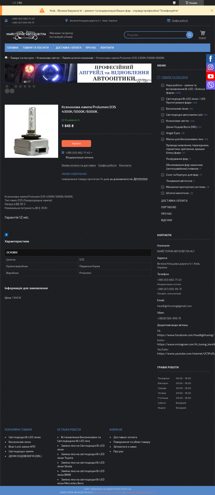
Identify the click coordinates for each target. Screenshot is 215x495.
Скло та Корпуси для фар (182, 174)
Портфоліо (168, 207)
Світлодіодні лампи (21, 451)
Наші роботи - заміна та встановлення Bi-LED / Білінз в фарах (185, 88)
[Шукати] (189, 34)
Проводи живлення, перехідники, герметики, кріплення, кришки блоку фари (187, 148)
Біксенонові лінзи (177, 108)
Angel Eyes (173, 133)
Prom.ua (126, 488)
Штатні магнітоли (177, 193)
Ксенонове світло (48, 57)
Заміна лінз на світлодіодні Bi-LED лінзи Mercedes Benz (80, 481)
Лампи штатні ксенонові (77, 57)
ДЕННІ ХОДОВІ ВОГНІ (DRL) (25, 456)
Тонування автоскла (179, 180)
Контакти (107, 47)
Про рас (118, 451)
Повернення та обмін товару (131, 441)
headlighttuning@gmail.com (174, 306)
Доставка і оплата (68, 47)
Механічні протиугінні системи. (186, 186)
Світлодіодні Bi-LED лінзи (25, 437)
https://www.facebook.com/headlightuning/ (185, 335)
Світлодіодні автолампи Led (184, 114)
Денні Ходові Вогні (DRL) (181, 126)
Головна (12, 47)
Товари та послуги (36, 47)
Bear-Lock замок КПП (22, 446)
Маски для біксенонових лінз (184, 139)
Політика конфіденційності (140, 492)
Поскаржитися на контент (108, 492)
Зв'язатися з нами (124, 446)
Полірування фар (177, 158)
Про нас (91, 47)
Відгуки (166, 220)
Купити (76, 143)
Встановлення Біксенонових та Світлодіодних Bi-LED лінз (79, 438)
